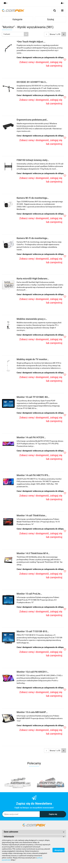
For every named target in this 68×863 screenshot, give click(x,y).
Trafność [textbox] (6, 34)
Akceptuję (58, 850)
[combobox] (15, 34)
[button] (34, 832)
